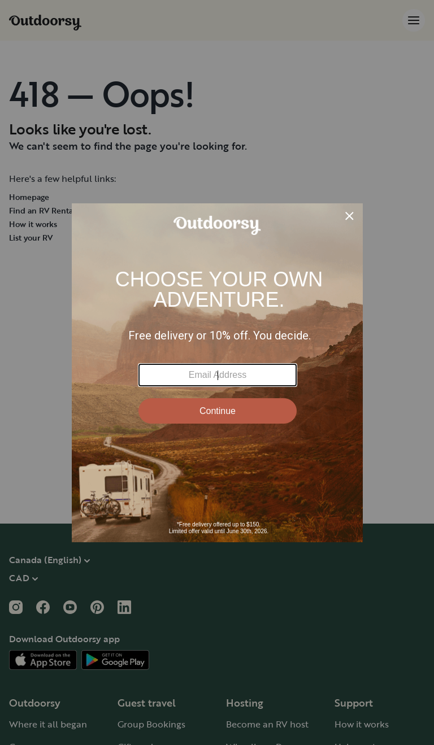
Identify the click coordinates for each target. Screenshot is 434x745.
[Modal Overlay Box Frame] (217, 372)
